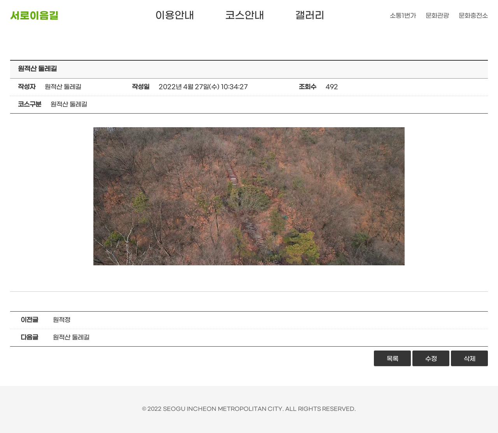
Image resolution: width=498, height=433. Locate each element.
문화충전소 (473, 15)
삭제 (469, 359)
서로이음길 (34, 16)
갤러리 (309, 16)
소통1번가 (403, 15)
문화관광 (437, 15)
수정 (431, 359)
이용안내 (174, 16)
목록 (392, 359)
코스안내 (244, 16)
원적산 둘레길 (71, 337)
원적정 (61, 320)
